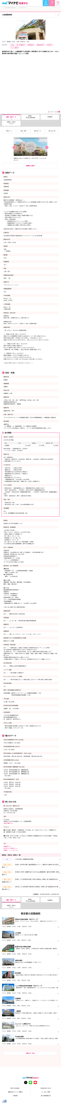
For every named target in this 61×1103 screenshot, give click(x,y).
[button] (14, 147)
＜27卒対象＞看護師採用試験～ (18, 859)
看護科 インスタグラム (11, 850)
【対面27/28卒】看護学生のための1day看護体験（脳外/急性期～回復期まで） (30, 873)
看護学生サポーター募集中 (15, 1092)
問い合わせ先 (52, 131)
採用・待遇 (23, 131)
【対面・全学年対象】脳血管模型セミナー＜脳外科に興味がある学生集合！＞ (30, 865)
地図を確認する (8, 823)
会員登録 (46, 4)
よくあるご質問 (46, 1092)
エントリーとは (53, 112)
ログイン (52, 4)
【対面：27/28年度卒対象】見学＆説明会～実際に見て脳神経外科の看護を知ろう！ (30, 880)
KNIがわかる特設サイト (11, 848)
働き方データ (37, 131)
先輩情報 (49, 117)
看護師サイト (8, 846)
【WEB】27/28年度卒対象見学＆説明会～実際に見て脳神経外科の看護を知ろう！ (30, 888)
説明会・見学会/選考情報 (30, 116)
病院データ (9, 131)
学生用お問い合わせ (45, 1088)
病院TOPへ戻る (30, 1053)
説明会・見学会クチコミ (11, 122)
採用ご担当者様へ (15, 1088)
